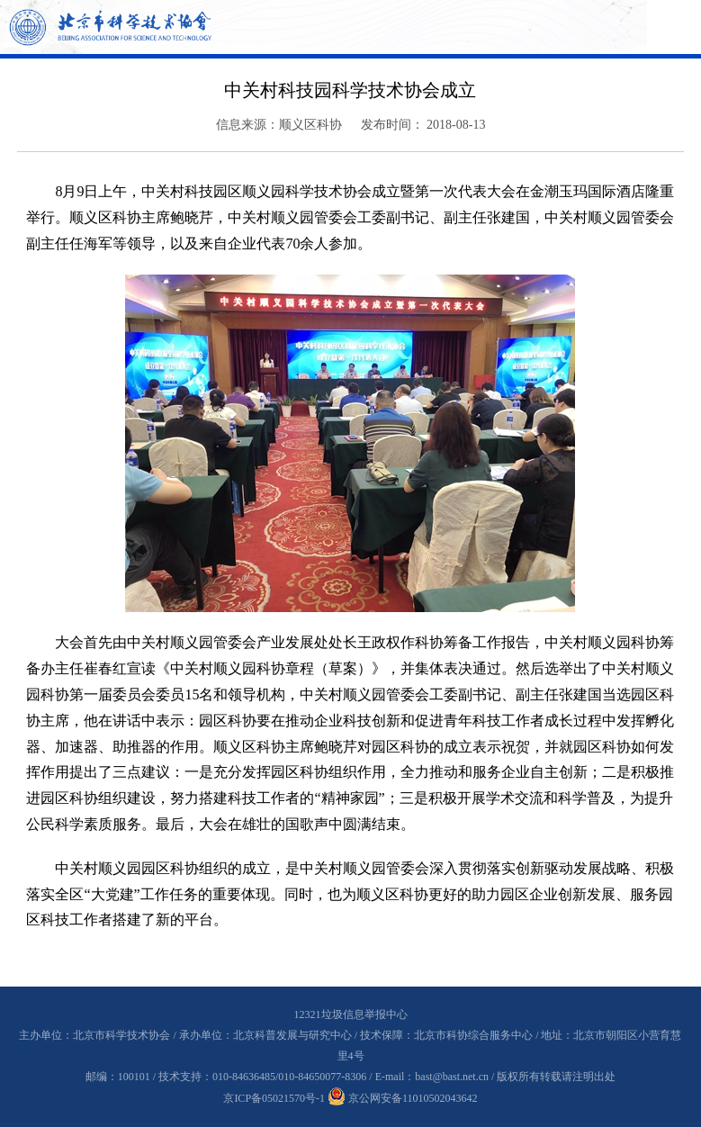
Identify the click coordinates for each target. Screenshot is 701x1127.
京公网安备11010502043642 (403, 1098)
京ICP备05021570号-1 (274, 1098)
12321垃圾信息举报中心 (351, 1014)
